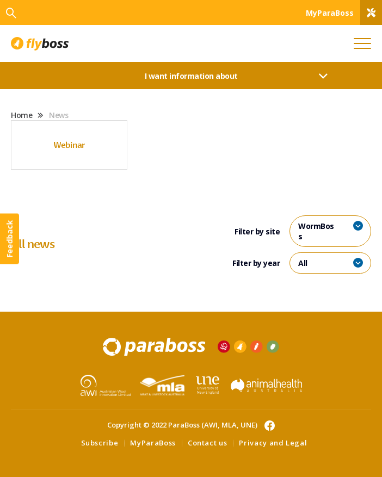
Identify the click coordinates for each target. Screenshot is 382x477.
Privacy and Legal (273, 443)
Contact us (207, 443)
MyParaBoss (153, 443)
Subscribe (100, 443)
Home (21, 115)
